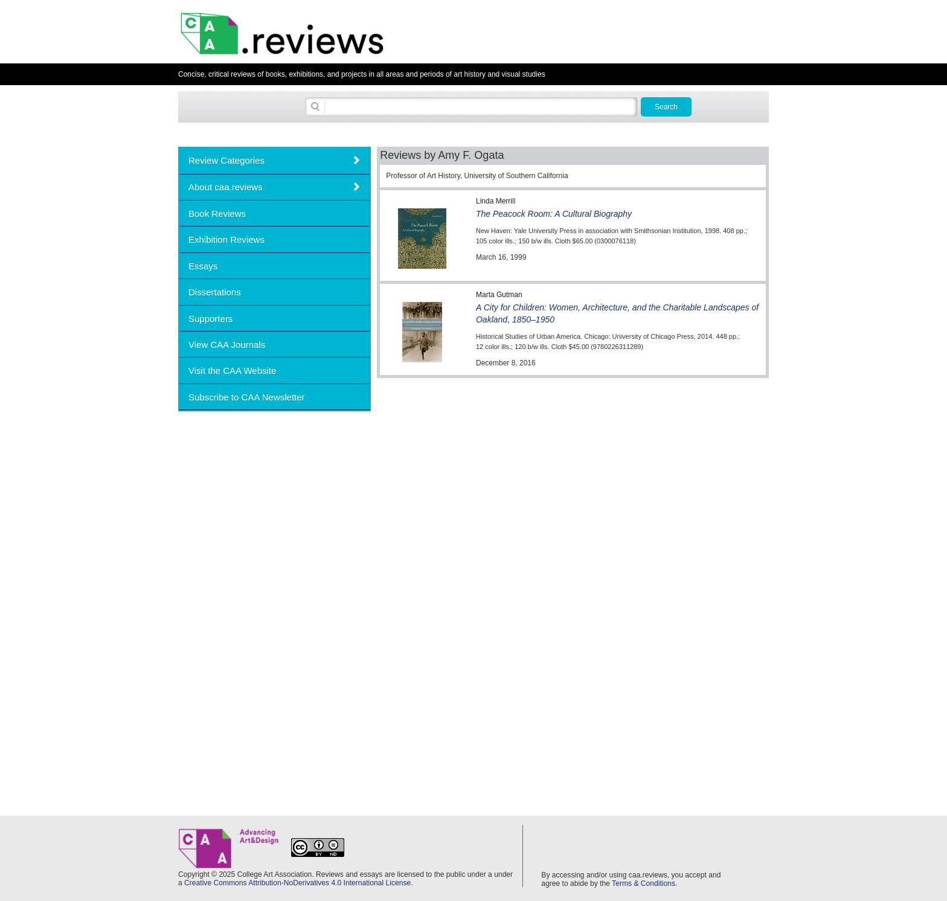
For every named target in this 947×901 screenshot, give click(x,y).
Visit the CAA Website (232, 370)
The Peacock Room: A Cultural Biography (554, 214)
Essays (202, 266)
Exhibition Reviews (226, 239)
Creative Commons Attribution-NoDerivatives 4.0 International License (297, 883)
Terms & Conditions (643, 883)
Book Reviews (217, 213)
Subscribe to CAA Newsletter (246, 397)
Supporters (210, 318)
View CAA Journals (226, 344)
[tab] (274, 160)
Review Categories (226, 160)
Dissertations (214, 292)
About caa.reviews (225, 187)
